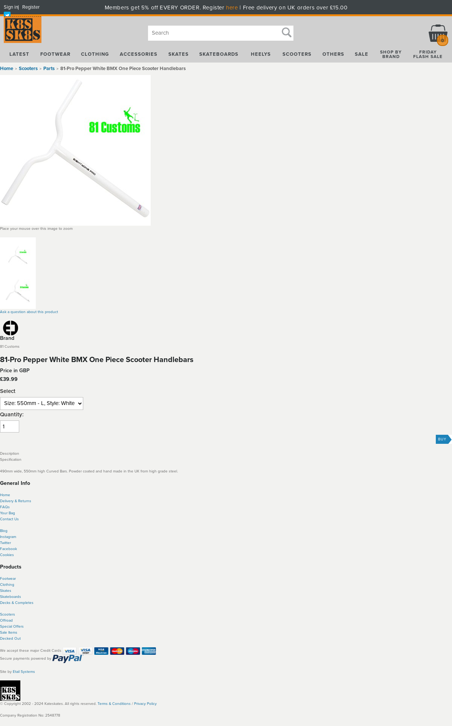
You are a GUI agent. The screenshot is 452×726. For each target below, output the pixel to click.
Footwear (8, 578)
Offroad (6, 620)
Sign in (11, 7)
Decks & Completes (17, 603)
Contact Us (9, 519)
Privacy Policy (145, 704)
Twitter (5, 543)
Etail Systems (24, 671)
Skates (5, 590)
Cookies (7, 555)
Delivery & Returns (15, 501)
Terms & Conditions (114, 704)
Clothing (7, 584)
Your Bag (7, 513)
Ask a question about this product (29, 312)
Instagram (8, 537)
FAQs (5, 507)
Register (31, 7)
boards (15, 597)
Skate (4, 597)
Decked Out (10, 638)
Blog (4, 531)
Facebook (8, 549)
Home (6, 69)
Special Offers (12, 626)
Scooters (7, 614)
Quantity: (12, 414)
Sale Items (8, 632)
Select (7, 391)
